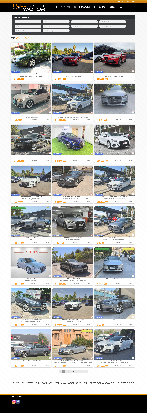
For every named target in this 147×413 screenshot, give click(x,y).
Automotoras (84, 7)
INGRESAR (121, 1)
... (83, 371)
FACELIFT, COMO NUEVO (73, 76)
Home (55, 7)
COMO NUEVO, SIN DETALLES (114, 76)
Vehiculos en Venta (68, 7)
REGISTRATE (130, 1)
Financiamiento (99, 7)
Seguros (112, 7)
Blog (120, 7)
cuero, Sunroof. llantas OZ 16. (31, 76)
